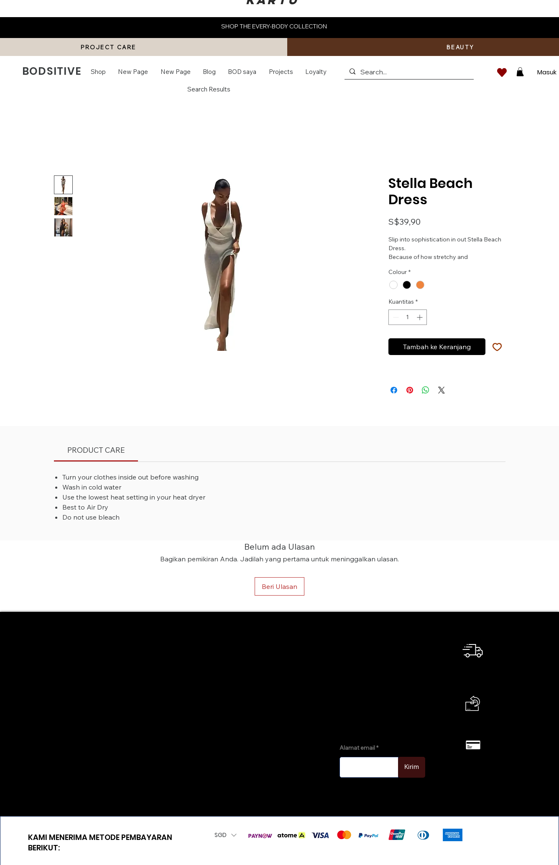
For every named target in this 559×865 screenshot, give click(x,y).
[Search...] (408, 72)
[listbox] (225, 835)
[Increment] (420, 317)
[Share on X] (441, 390)
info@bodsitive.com (63, 698)
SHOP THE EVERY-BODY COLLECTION (274, 26)
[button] (225, 835)
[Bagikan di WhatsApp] (426, 390)
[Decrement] (395, 317)
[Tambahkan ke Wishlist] (497, 346)
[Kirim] (411, 767)
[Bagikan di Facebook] (394, 390)
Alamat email (357, 748)
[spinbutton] (407, 317)
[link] (96, 450)
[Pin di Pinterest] (410, 390)
